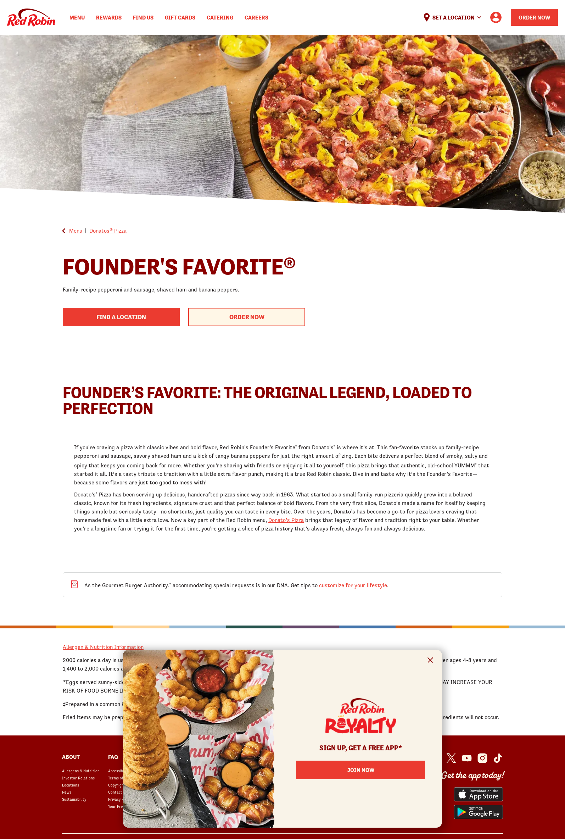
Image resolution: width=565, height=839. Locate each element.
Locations (70, 785)
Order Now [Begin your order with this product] (246, 317)
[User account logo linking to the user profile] (496, 17)
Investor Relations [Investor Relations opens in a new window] (78, 778)
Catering (220, 17)
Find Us (143, 17)
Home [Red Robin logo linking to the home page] (31, 18)
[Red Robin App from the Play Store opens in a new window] (478, 812)
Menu (77, 17)
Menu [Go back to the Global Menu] (75, 230)
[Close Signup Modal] (430, 661)
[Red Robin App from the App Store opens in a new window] (478, 794)
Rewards (109, 17)
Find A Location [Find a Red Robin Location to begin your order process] (121, 317)
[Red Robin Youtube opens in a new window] (467, 758)
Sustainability (74, 799)
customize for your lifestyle (353, 585)
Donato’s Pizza (286, 519)
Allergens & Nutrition (81, 770)
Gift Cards (180, 17)
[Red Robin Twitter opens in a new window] (451, 758)
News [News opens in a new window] (66, 792)
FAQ (113, 756)
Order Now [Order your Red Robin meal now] (534, 17)
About (71, 756)
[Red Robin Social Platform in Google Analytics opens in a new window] (498, 758)
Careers (256, 17)
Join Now (360, 769)
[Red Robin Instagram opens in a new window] (482, 758)
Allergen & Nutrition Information (103, 646)
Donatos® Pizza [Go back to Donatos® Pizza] (108, 230)
